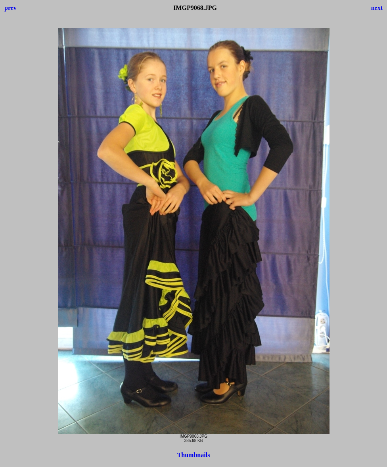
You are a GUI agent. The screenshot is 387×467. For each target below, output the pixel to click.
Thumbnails (193, 455)
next (377, 7)
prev (10, 7)
